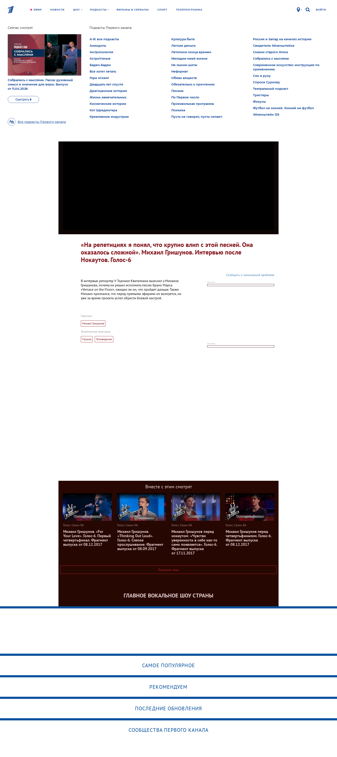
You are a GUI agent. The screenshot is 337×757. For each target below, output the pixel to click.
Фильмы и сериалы (132, 9)
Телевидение (104, 339)
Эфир (37, 9)
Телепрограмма (189, 9)
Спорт (162, 9)
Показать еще (168, 570)
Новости (57, 9)
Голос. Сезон (90, 29)
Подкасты (99, 9)
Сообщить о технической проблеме (250, 275)
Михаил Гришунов (93, 323)
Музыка (86, 339)
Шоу (77, 9)
